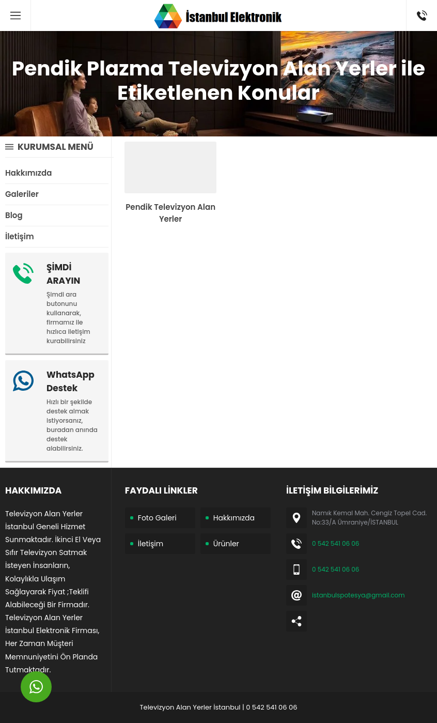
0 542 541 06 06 (336, 543)
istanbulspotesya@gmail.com (358, 595)
